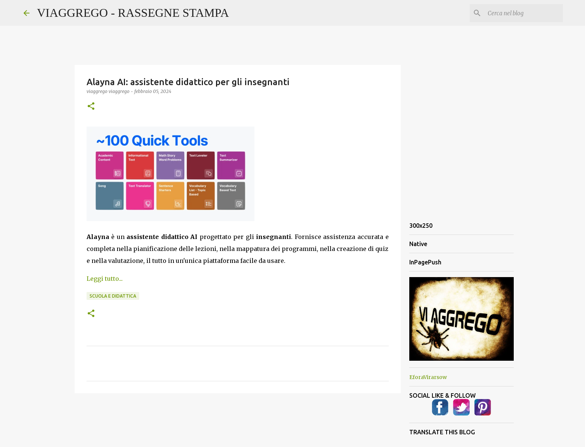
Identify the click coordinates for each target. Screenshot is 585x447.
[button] (91, 107)
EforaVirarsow (428, 377)
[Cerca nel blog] (524, 13)
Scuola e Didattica (113, 296)
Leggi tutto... (105, 278)
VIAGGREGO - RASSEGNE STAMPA (133, 12)
